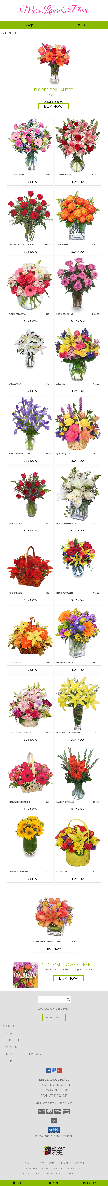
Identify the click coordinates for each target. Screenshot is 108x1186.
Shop (27, 24)
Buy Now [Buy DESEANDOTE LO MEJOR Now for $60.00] (30, 809)
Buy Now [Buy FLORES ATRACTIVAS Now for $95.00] (30, 321)
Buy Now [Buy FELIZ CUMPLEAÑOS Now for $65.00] (78, 670)
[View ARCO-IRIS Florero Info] (78, 354)
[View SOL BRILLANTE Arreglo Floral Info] (78, 842)
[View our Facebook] (48, 1071)
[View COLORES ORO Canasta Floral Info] (30, 633)
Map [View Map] (54, 1183)
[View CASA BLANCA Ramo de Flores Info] (30, 349)
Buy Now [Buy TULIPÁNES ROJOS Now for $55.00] (30, 530)
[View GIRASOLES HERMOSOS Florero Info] (30, 836)
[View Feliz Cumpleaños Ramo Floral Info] (78, 633)
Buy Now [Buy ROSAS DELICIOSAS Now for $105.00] (78, 321)
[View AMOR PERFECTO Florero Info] (78, 145)
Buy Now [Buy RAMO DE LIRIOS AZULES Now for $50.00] (30, 461)
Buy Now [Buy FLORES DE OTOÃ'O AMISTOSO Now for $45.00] (54, 949)
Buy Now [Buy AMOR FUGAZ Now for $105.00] (78, 252)
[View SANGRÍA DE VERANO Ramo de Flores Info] (78, 773)
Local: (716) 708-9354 (54, 1096)
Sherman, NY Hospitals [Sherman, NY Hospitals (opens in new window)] (72, 1163)
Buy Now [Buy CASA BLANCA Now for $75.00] (30, 391)
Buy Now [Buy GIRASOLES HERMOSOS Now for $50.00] (30, 879)
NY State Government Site (68, 1168)
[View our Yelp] (59, 1071)
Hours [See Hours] (90, 1183)
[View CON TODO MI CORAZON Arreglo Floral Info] (30, 703)
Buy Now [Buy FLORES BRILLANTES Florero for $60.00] (53, 106)
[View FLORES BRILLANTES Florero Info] (54, 63)
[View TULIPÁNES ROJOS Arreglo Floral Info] (30, 494)
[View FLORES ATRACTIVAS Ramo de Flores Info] (30, 285)
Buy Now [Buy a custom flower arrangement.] (68, 978)
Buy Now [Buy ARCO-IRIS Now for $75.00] (78, 391)
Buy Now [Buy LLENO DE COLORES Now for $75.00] (78, 600)
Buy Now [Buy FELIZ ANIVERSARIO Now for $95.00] (30, 182)
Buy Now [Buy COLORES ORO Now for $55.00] (30, 670)
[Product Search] (54, 999)
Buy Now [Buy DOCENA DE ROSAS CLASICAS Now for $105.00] (30, 252)
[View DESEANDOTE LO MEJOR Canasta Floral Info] (30, 772)
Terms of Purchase (54, 1173)
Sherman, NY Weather (37, 1168)
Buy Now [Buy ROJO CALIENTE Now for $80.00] (30, 600)
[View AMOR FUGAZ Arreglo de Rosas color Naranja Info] (78, 215)
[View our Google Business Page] (54, 1071)
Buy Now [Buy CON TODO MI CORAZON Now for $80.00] (30, 740)
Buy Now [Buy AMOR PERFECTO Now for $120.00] (78, 182)
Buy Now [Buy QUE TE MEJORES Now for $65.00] (78, 461)
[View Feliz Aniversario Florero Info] (30, 145)
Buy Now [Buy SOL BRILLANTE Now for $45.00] (78, 879)
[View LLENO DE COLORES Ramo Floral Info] (78, 558)
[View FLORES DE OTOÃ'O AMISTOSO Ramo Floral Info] (54, 912)
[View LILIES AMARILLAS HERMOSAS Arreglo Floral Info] (78, 703)
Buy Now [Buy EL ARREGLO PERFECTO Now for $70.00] (78, 530)
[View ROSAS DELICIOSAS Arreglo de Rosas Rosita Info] (78, 285)
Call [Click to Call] (18, 1183)
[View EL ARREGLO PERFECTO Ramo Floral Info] (78, 494)
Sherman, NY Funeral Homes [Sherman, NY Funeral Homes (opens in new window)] (39, 1163)
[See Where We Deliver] (54, 1017)
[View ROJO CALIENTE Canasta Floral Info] (30, 563)
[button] (54, 1130)
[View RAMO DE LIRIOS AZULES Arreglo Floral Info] (30, 424)
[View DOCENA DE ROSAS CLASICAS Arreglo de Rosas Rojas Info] (30, 215)
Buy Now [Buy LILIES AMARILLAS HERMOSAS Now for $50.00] (78, 740)
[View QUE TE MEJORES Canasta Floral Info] (78, 424)
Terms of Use (77, 1173)
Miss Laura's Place (54, 11)
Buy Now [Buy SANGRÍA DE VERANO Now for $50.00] (78, 809)
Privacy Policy (32, 1173)
